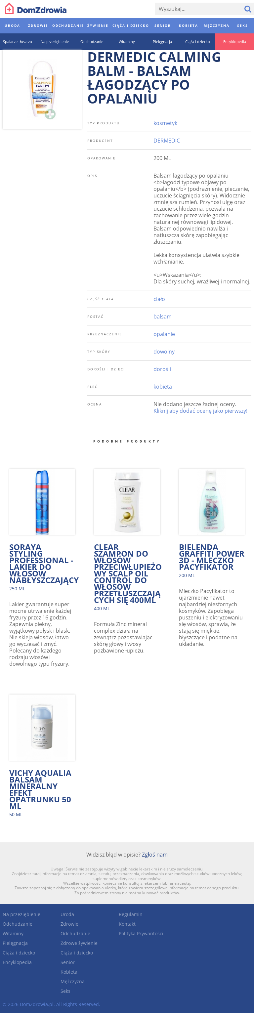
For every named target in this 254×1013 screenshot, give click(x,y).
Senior (68, 962)
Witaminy (13, 933)
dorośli (162, 369)
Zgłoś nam (155, 854)
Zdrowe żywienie (79, 943)
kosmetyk (165, 123)
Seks (65, 991)
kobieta (162, 386)
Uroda (67, 914)
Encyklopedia (17, 962)
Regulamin (131, 914)
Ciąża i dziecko (19, 953)
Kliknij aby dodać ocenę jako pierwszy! (200, 410)
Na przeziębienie (21, 914)
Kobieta (69, 972)
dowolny (164, 351)
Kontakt (127, 924)
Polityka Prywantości (141, 933)
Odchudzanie (17, 924)
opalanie (164, 334)
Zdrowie (69, 924)
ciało (159, 299)
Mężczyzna (73, 981)
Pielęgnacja (15, 943)
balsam (162, 316)
